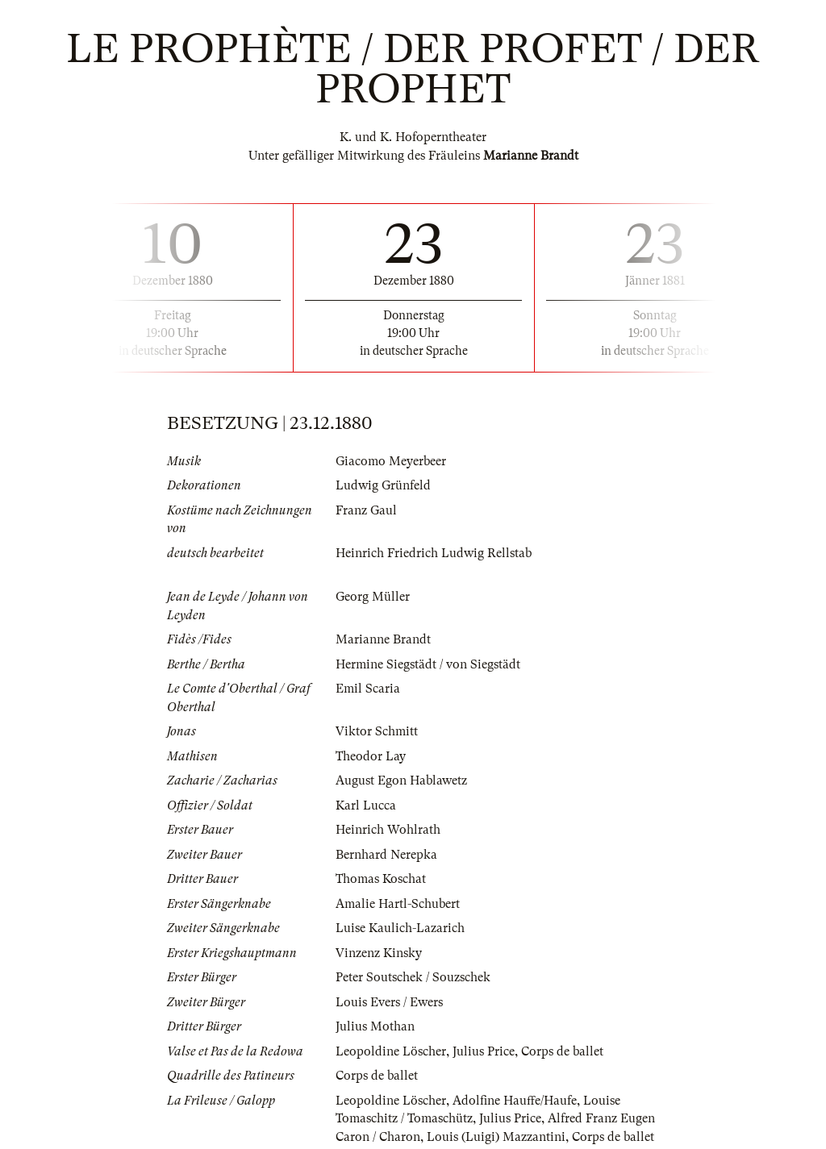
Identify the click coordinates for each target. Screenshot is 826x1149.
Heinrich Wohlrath (388, 829)
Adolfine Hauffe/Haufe (515, 1100)
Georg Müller (373, 596)
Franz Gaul (366, 510)
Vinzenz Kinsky (379, 953)
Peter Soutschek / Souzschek (413, 977)
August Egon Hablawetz (401, 780)
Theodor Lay (371, 756)
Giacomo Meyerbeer (391, 461)
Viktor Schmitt (377, 731)
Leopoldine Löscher (391, 1051)
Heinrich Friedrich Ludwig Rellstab (434, 553)
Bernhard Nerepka (386, 854)
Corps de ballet (562, 1051)
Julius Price (484, 1051)
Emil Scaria (368, 688)
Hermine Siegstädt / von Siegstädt (428, 664)
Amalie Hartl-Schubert (398, 904)
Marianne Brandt (383, 639)
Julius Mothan (375, 1026)
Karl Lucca (366, 805)
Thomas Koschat (381, 879)
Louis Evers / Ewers (389, 1002)
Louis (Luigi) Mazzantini (496, 1137)
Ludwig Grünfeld (383, 485)
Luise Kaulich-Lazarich (400, 928)
